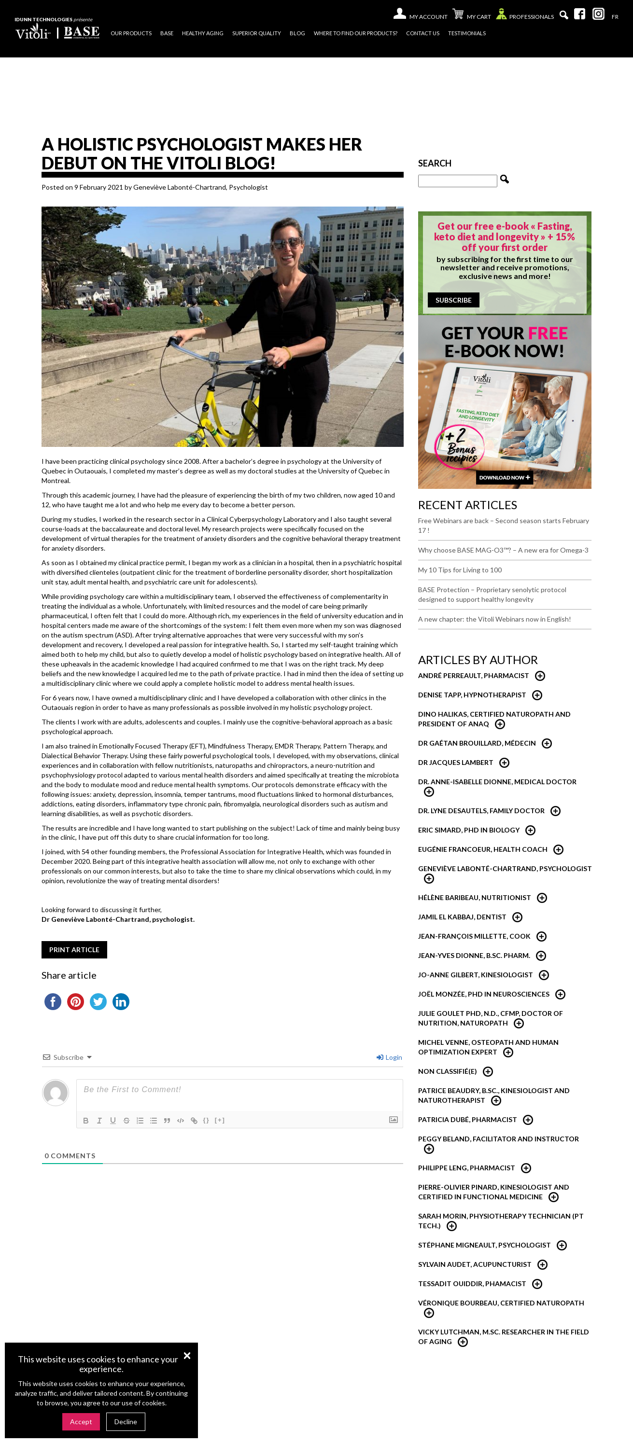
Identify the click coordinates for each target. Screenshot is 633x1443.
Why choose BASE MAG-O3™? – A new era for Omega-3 (503, 550)
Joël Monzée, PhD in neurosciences (483, 994)
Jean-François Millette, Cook (474, 936)
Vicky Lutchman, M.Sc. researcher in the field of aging (503, 1337)
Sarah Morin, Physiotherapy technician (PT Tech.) (501, 1221)
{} (206, 1120)
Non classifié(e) (447, 1071)
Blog (297, 33)
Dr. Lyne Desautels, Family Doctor (481, 810)
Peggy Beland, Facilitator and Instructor (498, 1139)
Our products (131, 33)
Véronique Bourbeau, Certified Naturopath (501, 1303)
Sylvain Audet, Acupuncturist (475, 1264)
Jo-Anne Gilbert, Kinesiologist (475, 975)
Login (389, 1057)
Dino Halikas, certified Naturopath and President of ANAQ (494, 719)
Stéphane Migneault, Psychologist (484, 1245)
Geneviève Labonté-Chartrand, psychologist (505, 868)
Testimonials (467, 33)
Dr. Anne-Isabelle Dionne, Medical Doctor (497, 781)
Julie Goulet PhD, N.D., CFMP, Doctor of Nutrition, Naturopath (490, 1018)
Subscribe (454, 300)
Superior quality (256, 33)
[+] (220, 1120)
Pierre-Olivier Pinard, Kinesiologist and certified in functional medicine (493, 1192)
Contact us (422, 33)
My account (428, 16)
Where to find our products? (355, 33)
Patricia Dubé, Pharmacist (467, 1119)
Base (166, 33)
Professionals (525, 16)
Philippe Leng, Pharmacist (466, 1168)
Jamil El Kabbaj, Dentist (462, 917)
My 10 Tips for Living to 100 (460, 570)
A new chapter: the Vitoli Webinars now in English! (494, 619)
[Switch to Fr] (615, 17)
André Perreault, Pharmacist (473, 675)
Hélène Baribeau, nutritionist (474, 897)
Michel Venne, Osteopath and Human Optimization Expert (488, 1047)
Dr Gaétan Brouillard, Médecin (477, 743)
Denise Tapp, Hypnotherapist (472, 695)
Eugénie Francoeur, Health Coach (483, 849)
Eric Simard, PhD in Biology (469, 830)
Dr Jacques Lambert (455, 762)
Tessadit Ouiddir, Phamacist (472, 1283)
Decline (125, 1421)
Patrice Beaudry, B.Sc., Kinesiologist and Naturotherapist (494, 1095)
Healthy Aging (203, 33)
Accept (81, 1421)
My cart (471, 15)
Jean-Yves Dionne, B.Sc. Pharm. (474, 955)
